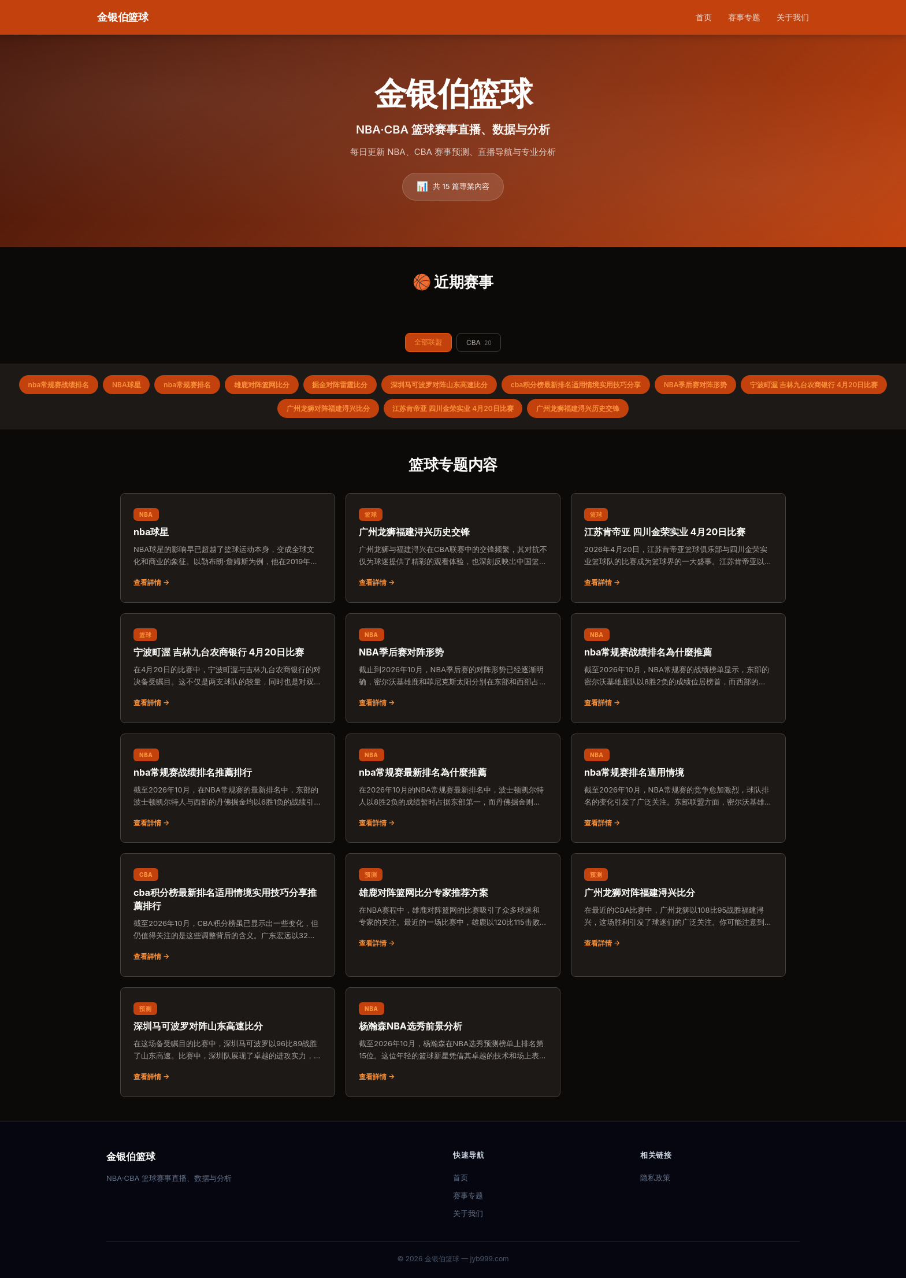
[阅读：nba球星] (228, 548)
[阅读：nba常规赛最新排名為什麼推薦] (453, 788)
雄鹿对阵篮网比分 (261, 384)
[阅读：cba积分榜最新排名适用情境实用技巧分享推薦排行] (228, 915)
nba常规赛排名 (187, 384)
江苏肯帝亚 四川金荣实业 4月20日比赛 (452, 408)
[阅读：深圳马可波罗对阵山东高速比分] (228, 1042)
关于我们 (793, 17)
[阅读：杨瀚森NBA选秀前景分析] (453, 1042)
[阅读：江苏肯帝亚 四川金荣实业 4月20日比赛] (678, 548)
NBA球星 (126, 384)
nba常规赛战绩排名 (57, 384)
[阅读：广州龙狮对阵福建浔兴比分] (678, 908)
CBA (479, 342)
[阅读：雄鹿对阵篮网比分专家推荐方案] (453, 908)
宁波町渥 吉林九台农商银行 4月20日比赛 (815, 384)
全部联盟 (428, 342)
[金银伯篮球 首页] (122, 17)
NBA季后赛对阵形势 (696, 384)
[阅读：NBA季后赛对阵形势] (453, 668)
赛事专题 (744, 17)
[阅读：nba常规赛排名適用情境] (678, 788)
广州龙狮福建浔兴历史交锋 (578, 408)
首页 (704, 17)
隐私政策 (655, 1177)
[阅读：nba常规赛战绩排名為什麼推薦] (678, 668)
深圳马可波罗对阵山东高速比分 (439, 384)
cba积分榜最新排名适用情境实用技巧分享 (576, 384)
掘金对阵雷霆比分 (339, 384)
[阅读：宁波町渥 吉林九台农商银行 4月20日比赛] (228, 668)
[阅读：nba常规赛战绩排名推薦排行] (228, 788)
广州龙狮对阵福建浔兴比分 (327, 408)
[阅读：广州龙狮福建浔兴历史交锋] (453, 548)
